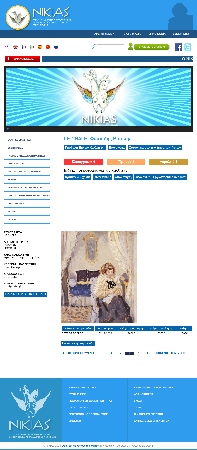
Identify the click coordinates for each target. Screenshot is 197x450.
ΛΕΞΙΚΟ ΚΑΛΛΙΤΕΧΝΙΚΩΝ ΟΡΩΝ (25, 187)
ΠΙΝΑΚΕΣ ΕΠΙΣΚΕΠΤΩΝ (148, 414)
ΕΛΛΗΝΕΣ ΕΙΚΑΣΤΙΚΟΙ (19, 140)
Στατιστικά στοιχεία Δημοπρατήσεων (155, 147)
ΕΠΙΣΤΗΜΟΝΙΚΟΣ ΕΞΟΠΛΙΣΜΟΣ (24, 171)
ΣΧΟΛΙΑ (12, 219)
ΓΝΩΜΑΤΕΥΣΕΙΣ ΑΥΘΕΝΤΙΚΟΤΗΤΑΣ (26, 156)
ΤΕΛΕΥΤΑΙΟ (178, 353)
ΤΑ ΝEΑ (12, 211)
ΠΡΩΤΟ (66, 353)
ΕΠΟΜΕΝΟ (161, 353)
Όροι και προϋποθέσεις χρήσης (81, 445)
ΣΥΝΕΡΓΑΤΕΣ (181, 33)
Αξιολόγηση (123, 177)
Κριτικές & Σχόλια (77, 177)
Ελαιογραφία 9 (83, 162)
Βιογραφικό (117, 147)
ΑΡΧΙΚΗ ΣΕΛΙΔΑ (104, 33)
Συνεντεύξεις (102, 177)
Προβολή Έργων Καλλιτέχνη (85, 147)
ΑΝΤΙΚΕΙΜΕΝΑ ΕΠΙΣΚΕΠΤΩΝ (151, 420)
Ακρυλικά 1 (168, 162)
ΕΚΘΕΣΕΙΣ (13, 179)
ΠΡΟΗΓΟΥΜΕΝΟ (83, 353)
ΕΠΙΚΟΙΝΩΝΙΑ (157, 33)
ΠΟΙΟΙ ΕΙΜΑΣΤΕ (131, 33)
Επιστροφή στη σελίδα (78, 343)
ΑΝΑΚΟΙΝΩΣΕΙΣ (16, 203)
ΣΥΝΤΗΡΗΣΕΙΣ (15, 148)
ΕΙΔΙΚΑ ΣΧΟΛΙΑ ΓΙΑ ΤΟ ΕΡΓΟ (25, 294)
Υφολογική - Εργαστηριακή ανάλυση (160, 177)
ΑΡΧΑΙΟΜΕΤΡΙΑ (16, 163)
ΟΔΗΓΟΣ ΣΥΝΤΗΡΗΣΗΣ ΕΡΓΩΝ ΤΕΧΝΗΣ (29, 195)
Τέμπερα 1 (126, 162)
